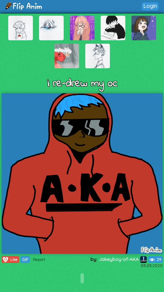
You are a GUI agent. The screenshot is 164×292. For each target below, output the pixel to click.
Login (150, 6)
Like (9, 259)
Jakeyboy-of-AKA (123, 259)
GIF (25, 259)
